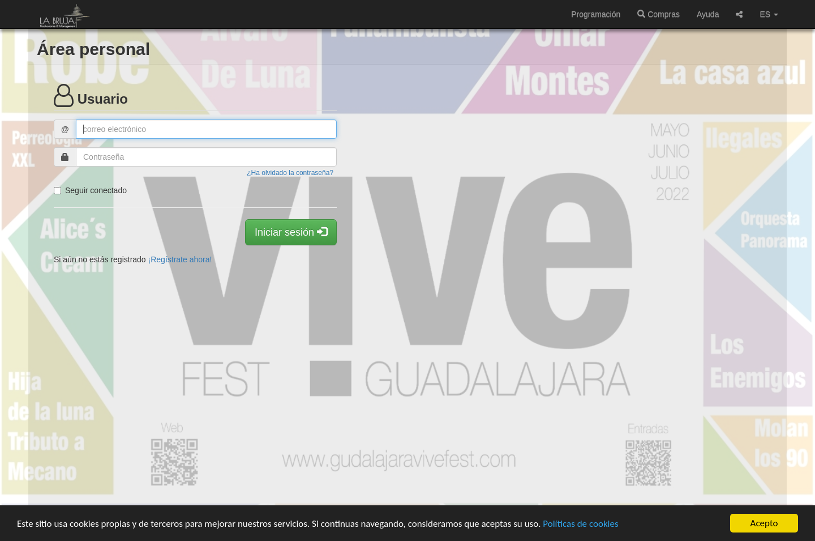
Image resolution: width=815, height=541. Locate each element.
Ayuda (708, 14)
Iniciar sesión (291, 232)
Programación (595, 14)
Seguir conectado (90, 190)
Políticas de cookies (580, 524)
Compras (658, 14)
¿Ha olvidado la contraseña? (290, 173)
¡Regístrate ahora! (180, 259)
